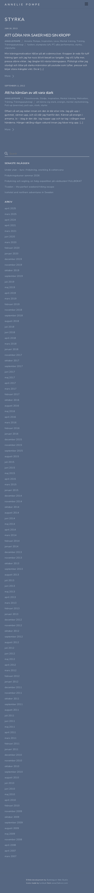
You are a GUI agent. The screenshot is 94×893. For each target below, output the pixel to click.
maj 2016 (10, 411)
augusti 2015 (12, 456)
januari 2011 (11, 749)
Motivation (82, 98)
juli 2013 (9, 580)
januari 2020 (11, 253)
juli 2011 (9, 715)
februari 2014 (12, 540)
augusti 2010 (12, 777)
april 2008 (10, 845)
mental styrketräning (77, 101)
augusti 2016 (12, 405)
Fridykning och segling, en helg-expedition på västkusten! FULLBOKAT (43, 181)
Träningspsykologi (14, 44)
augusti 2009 (12, 828)
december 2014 (13, 495)
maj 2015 (10, 473)
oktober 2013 (12, 563)
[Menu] (86, 4)
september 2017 (14, 366)
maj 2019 (10, 287)
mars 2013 (10, 602)
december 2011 (13, 687)
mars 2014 (10, 535)
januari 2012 (11, 681)
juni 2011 (10, 721)
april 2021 (10, 225)
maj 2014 (10, 523)
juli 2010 (9, 783)
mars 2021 (10, 231)
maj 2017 (10, 377)
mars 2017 (10, 388)
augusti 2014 (12, 512)
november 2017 (13, 355)
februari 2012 (12, 676)
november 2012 (13, 625)
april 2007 (10, 850)
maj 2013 (10, 591)
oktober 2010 (12, 766)
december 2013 (13, 552)
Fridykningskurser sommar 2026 (22, 175)
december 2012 (13, 619)
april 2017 (10, 383)
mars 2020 (10, 242)
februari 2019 (12, 304)
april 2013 (10, 597)
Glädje (43, 98)
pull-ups (28, 105)
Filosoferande (31, 98)
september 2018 (14, 315)
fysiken (31, 44)
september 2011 (14, 704)
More (7, 76)
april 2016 (10, 417)
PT (53, 44)
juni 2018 (10, 332)
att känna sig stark (46, 101)
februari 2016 (12, 428)
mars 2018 (10, 343)
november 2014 (13, 501)
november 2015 (13, 445)
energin (61, 101)
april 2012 (10, 664)
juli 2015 (9, 462)
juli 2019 (9, 281)
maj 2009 (10, 833)
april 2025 (10, 208)
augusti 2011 (12, 709)
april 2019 (10, 293)
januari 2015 (11, 490)
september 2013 (14, 569)
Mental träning (67, 41)
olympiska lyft (43, 44)
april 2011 (10, 732)
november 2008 (13, 839)
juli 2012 (9, 647)
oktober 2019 (12, 270)
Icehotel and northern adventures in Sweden (29, 192)
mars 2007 (10, 856)
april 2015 (10, 478)
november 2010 (13, 760)
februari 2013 (12, 608)
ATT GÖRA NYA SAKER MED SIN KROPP (37, 35)
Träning (80, 41)
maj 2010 (10, 794)
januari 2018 (11, 349)
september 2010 (14, 771)
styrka (78, 44)
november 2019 (13, 264)
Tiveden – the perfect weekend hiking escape (29, 186)
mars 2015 (10, 484)
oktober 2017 (12, 360)
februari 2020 (12, 247)
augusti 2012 (12, 642)
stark (37, 105)
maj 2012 (10, 659)
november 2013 (13, 557)
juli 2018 (9, 326)
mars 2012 (10, 670)
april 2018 (10, 338)
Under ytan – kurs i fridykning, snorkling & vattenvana (34, 169)
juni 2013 (10, 585)
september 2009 (14, 822)
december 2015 (13, 439)
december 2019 (13, 259)
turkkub (42, 883)
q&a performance (65, 44)
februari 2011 (12, 743)
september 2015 (14, 450)
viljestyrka (10, 47)
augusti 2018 (12, 321)
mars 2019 (10, 298)
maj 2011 (10, 726)
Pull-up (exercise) (14, 105)
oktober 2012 (12, 630)
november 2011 (13, 692)
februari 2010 (12, 805)
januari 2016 (11, 433)
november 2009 (13, 811)
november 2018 (13, 309)
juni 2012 (10, 653)
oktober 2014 (12, 507)
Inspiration (46, 41)
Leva (56, 41)
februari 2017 (12, 394)
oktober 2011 (12, 698)
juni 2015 (10, 467)
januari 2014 (11, 546)
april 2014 (10, 529)
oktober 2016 (12, 400)
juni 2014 (10, 518)
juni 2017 (10, 371)
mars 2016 (10, 422)
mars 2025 (10, 214)
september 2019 (14, 276)
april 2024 (10, 219)
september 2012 (14, 636)
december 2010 (13, 754)
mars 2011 (10, 738)
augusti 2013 (12, 574)
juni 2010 (10, 788)
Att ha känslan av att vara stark (29, 92)
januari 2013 (11, 614)
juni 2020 (10, 236)
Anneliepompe (12, 41)
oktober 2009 (12, 817)
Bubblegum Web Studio (57, 880)
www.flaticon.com (60, 883)
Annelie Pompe (32, 41)
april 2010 (10, 800)
